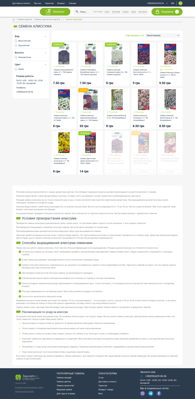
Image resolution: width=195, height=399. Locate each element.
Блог (100, 393)
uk (172, 3)
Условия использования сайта (29, 387)
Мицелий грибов (64, 389)
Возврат (61, 3)
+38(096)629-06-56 (24, 92)
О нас (101, 377)
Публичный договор (24, 391)
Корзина (170, 12)
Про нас (37, 3)
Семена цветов (25, 19)
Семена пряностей (65, 385)
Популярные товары (70, 373)
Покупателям (107, 373)
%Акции (72, 3)
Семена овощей (64, 377)
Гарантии (49, 3)
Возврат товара (105, 389)
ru (180, 3)
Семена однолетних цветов (47, 19)
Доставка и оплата (21, 3)
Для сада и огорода (66, 393)
